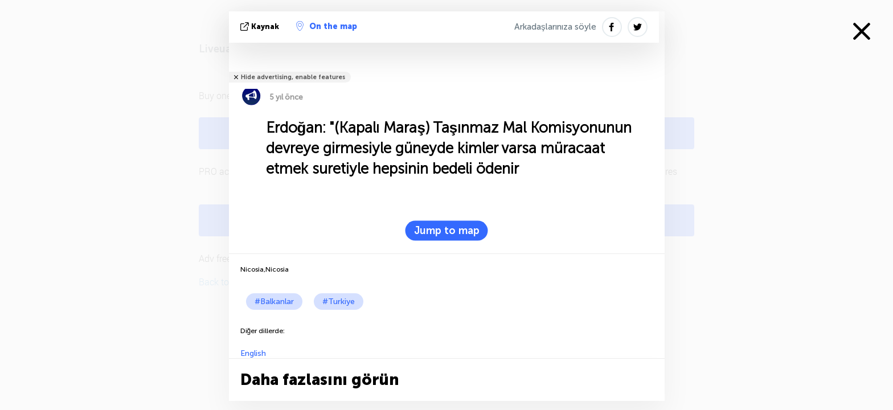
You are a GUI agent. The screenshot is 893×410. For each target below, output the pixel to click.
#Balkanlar (274, 301)
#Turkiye (338, 301)
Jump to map (447, 230)
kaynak (261, 26)
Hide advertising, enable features (293, 77)
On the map (326, 26)
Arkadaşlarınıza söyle (555, 27)
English (253, 353)
